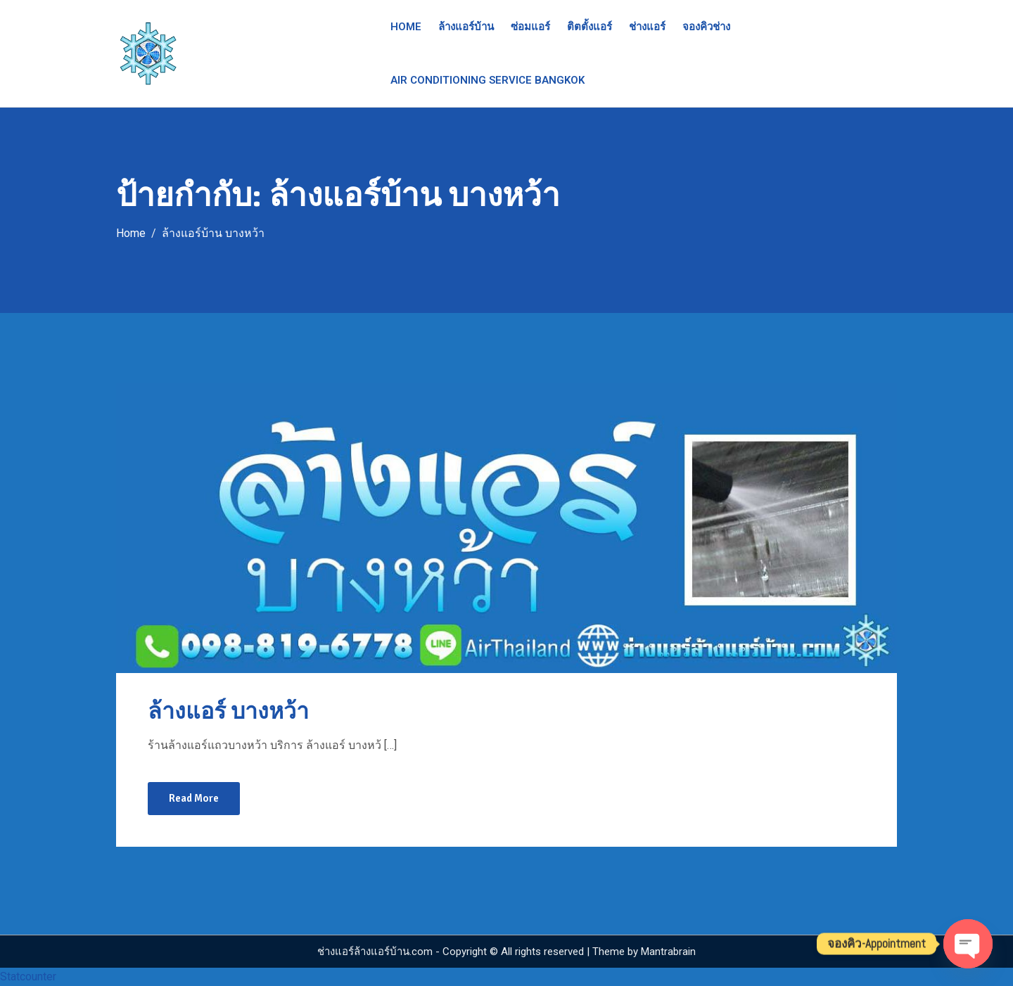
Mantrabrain (668, 951)
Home (405, 26)
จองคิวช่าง (706, 26)
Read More (194, 798)
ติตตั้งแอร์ (589, 26)
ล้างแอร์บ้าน (466, 26)
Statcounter (28, 976)
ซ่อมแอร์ (530, 26)
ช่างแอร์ (647, 26)
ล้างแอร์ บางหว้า (228, 711)
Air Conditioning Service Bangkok (487, 80)
